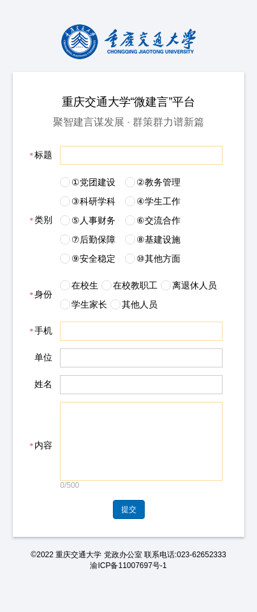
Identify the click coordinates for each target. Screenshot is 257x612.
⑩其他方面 (158, 258)
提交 (128, 524)
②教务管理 (158, 182)
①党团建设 (93, 182)
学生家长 (89, 304)
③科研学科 (93, 201)
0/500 (69, 500)
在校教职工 (135, 285)
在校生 (84, 285)
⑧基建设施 (158, 239)
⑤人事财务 (93, 220)
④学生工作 (158, 201)
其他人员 (140, 304)
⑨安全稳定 (93, 258)
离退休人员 (194, 285)
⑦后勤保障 (93, 239)
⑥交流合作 (158, 220)
